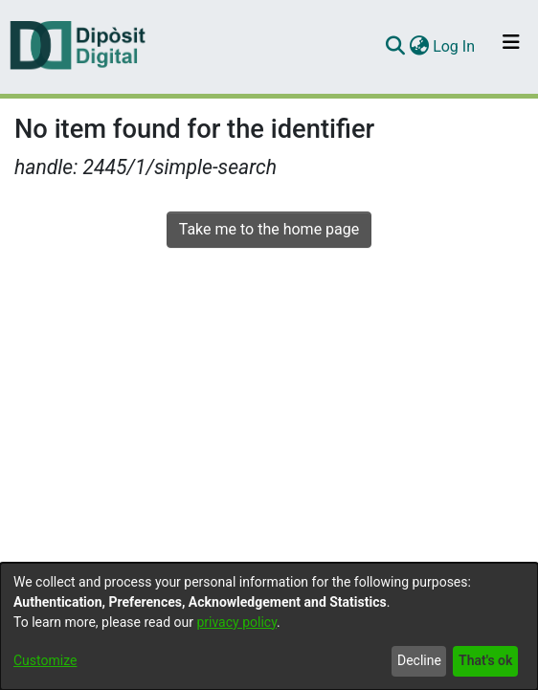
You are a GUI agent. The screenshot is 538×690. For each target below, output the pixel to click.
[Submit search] (395, 46)
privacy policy (236, 622)
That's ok (485, 660)
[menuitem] (419, 46)
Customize (45, 660)
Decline (419, 660)
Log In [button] (455, 46)
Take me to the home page (269, 229)
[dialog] (269, 626)
